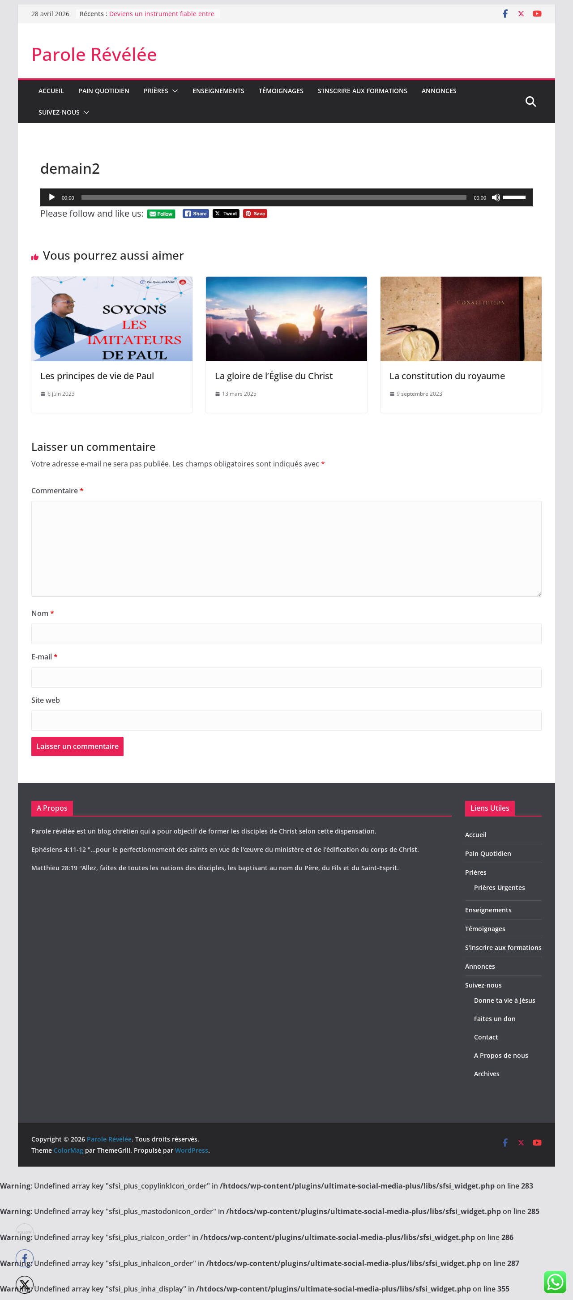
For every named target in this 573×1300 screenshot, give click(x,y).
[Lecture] (51, 197)
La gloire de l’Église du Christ (274, 376)
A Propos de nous (501, 1055)
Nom (42, 613)
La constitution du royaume (447, 376)
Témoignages (281, 90)
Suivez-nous (59, 112)
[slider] (274, 197)
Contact (486, 1037)
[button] (173, 91)
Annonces (439, 90)
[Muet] (496, 197)
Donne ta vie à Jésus (504, 1000)
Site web (45, 700)
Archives (487, 1073)
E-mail (44, 657)
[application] (286, 197)
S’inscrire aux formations (362, 90)
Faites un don (495, 1018)
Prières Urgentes (499, 887)
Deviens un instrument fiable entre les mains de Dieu (161, 18)
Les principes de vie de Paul (97, 376)
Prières (156, 90)
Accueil (51, 90)
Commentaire (57, 491)
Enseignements (218, 90)
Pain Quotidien (103, 90)
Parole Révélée (94, 54)
